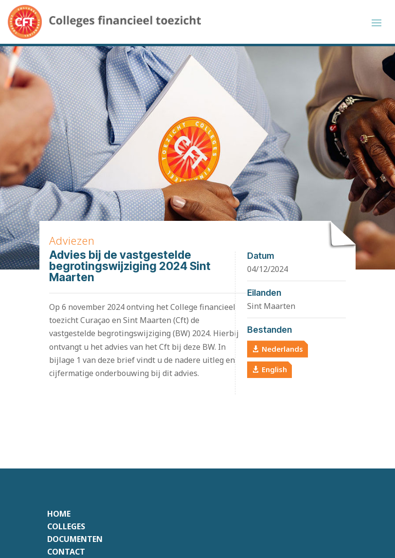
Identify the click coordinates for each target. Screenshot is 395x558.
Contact (66, 551)
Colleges (66, 526)
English (274, 369)
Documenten (75, 539)
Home (59, 513)
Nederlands (282, 349)
